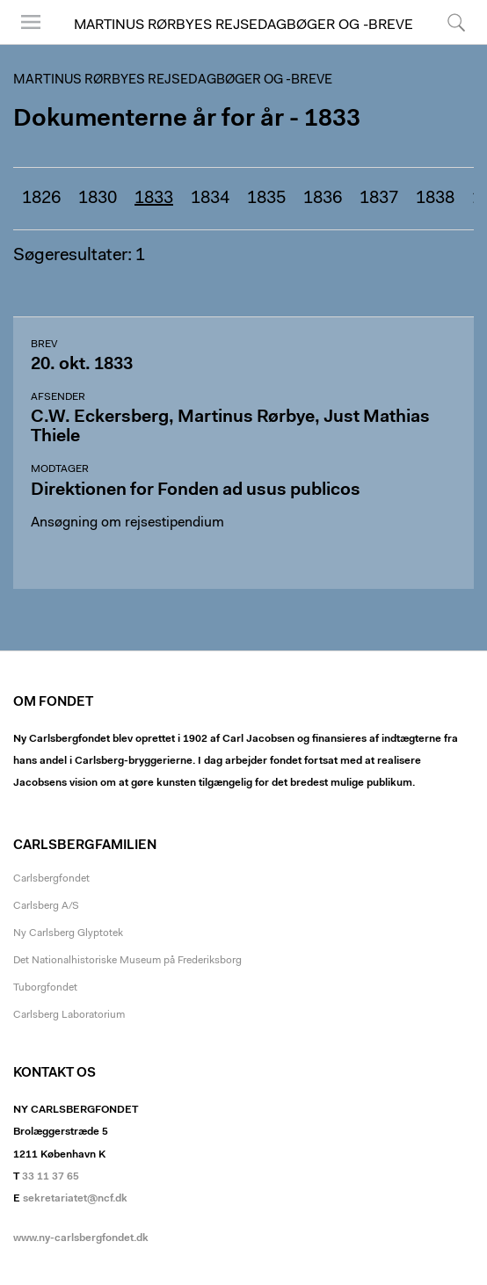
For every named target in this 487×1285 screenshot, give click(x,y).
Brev (44, 344)
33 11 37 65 (50, 1177)
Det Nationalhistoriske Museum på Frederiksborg (127, 960)
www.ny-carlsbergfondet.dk (81, 1238)
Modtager (60, 469)
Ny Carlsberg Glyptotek (68, 933)
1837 (379, 198)
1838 (435, 198)
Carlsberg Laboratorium (69, 1015)
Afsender (58, 397)
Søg (456, 22)
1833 (153, 198)
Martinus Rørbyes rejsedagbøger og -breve (243, 25)
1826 (41, 198)
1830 (97, 198)
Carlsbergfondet (51, 879)
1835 (266, 198)
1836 (322, 198)
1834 (210, 198)
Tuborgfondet (45, 988)
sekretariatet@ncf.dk (75, 1199)
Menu (31, 22)
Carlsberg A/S (46, 906)
